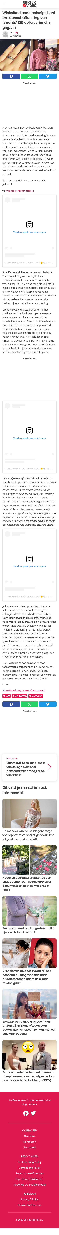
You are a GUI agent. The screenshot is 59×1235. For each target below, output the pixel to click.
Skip (16, 32)
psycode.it (29, 1147)
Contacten (29, 1141)
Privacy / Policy (29, 1199)
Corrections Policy (29, 1167)
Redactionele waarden (29, 1173)
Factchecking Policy (29, 1162)
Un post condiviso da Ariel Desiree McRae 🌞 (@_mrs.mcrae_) (31, 263)
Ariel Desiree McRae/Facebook (20, 190)
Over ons (29, 1136)
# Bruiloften (19, 696)
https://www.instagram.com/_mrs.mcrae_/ (23, 690)
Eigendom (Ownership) (29, 1179)
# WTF (6, 696)
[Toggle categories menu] (4, 4)
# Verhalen (35, 696)
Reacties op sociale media (30, 1184)
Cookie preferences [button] (29, 1205)
